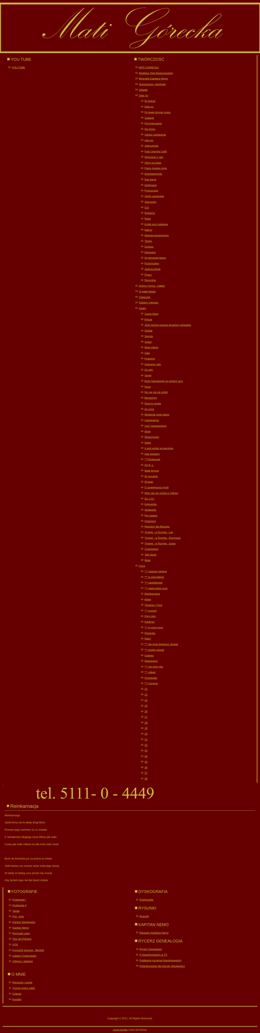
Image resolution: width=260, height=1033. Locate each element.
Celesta (16, 993)
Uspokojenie (152, 420)
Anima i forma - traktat (152, 285)
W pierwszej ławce (155, 257)
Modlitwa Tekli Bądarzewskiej (156, 73)
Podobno (150, 358)
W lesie (149, 481)
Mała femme (152, 470)
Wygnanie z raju (154, 157)
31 (146, 739)
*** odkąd (150, 672)
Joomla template (120, 1030)
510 (147, 207)
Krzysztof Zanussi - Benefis (28, 950)
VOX (15, 944)
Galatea (149, 655)
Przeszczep (151, 190)
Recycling (150, 280)
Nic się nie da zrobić (156, 392)
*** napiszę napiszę (156, 571)
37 (146, 772)
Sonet (148, 375)
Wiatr (148, 560)
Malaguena (151, 661)
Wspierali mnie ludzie (157, 414)
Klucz (148, 386)
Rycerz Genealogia (151, 949)
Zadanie (149, 117)
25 (146, 705)
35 (146, 761)
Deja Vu (143, 95)
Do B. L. (149, 465)
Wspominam (152, 437)
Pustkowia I (19, 899)
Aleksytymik (151, 145)
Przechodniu (152, 263)
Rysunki (144, 916)
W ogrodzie (151, 476)
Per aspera (151, 515)
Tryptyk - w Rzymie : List (159, 532)
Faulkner (150, 621)
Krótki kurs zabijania (156, 224)
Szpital (148, 330)
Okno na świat (153, 162)
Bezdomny (151, 397)
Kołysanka (151, 504)
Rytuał (148, 319)
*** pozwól (150, 610)
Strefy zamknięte (154, 196)
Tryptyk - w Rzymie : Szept (160, 543)
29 (146, 728)
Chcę (142, 565)
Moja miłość (151, 347)
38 (146, 778)
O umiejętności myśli (157, 487)
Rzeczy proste (153, 403)
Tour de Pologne (22, 938)
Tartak (16, 911)
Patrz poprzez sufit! (156, 151)
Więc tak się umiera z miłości (161, 493)
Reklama (150, 213)
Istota (148, 442)
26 (146, 711)
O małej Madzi (147, 291)
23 (146, 694)
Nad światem (152, 453)
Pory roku (150, 616)
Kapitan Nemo (20, 927)
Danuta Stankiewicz (23, 922)
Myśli (148, 431)
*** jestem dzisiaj (154, 649)
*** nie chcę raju (154, 666)
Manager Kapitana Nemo (154, 932)
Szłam (142, 308)
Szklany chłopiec (148, 302)
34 (146, 756)
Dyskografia (146, 899)
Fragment (150, 521)
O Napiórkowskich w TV (153, 954)
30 (146, 733)
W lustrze (150, 101)
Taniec (148, 241)
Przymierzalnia (153, 123)
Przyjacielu (151, 677)
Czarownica (151, 549)
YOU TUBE (18, 67)
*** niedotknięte (154, 582)
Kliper (148, 599)
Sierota (149, 336)
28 (146, 722)
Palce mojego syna (156, 168)
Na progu (150, 129)
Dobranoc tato (153, 364)
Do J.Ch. (150, 498)
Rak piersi (150, 179)
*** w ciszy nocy (154, 627)
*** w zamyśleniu (154, 577)
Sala (147, 353)
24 (146, 700)
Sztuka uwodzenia (155, 134)
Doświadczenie (153, 173)
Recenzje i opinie (22, 982)
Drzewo (149, 246)
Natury (148, 229)
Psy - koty (18, 916)
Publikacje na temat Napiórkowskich (160, 960)
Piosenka (150, 633)
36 (146, 767)
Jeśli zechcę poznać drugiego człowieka (168, 325)
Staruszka (150, 201)
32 (146, 745)
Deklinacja (151, 185)
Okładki (143, 89)
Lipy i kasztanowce (156, 425)
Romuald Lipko (21, 933)
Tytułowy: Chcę (153, 605)
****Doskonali (152, 459)
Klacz (148, 638)
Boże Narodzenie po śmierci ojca (164, 381)
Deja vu (149, 106)
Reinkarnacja (152, 593)
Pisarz (148, 274)
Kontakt (16, 999)
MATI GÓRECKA (149, 67)
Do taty (149, 369)
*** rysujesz (151, 683)
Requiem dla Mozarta (157, 526)
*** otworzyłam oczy (156, 588)
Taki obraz (150, 554)
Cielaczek (144, 297)
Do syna (149, 409)
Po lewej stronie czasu (158, 112)
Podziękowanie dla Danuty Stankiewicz (162, 966)
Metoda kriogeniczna (157, 235)
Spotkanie (150, 509)
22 (146, 689)
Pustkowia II (19, 905)
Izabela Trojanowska (24, 955)
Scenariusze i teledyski (152, 84)
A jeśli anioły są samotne (159, 448)
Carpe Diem (151, 313)
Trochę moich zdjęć (23, 988)
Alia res (149, 140)
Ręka (148, 218)
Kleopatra (150, 252)
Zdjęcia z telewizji (22, 961)
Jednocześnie (153, 269)
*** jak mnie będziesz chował (161, 644)
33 (146, 750)
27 (146, 717)
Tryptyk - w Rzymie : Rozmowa (163, 537)
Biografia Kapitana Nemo (153, 78)
